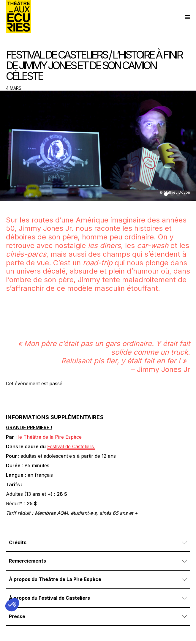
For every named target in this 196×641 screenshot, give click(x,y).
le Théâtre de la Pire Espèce (50, 437)
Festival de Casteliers (71, 446)
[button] (166, 194)
